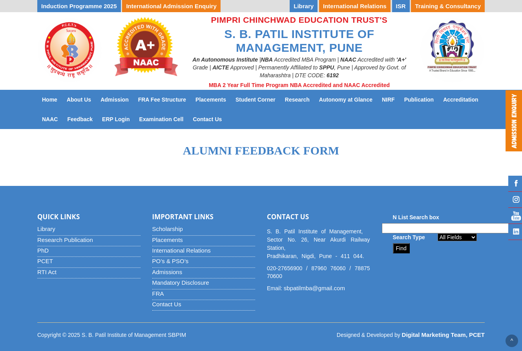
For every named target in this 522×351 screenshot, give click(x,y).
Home (49, 99)
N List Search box (416, 217)
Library (46, 229)
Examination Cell (163, 118)
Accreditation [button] (460, 99)
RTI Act (47, 272)
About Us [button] (79, 99)
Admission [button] (114, 99)
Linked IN (515, 232)
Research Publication (65, 239)
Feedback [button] (80, 119)
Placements (167, 239)
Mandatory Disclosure (180, 282)
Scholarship (167, 229)
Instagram (515, 199)
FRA (158, 293)
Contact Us (209, 118)
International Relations (181, 250)
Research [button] (297, 99)
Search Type (409, 237)
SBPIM (177, 334)
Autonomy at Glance (348, 99)
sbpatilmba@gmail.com (314, 288)
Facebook (515, 183)
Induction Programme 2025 (79, 6)
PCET (45, 261)
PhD (43, 250)
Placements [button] (210, 99)
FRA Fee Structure (162, 99)
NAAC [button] (50, 119)
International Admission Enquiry (171, 6)
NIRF (391, 99)
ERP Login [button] (116, 119)
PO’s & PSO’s (170, 261)
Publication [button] (419, 99)
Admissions (167, 272)
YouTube (515, 216)
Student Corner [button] (255, 99)
